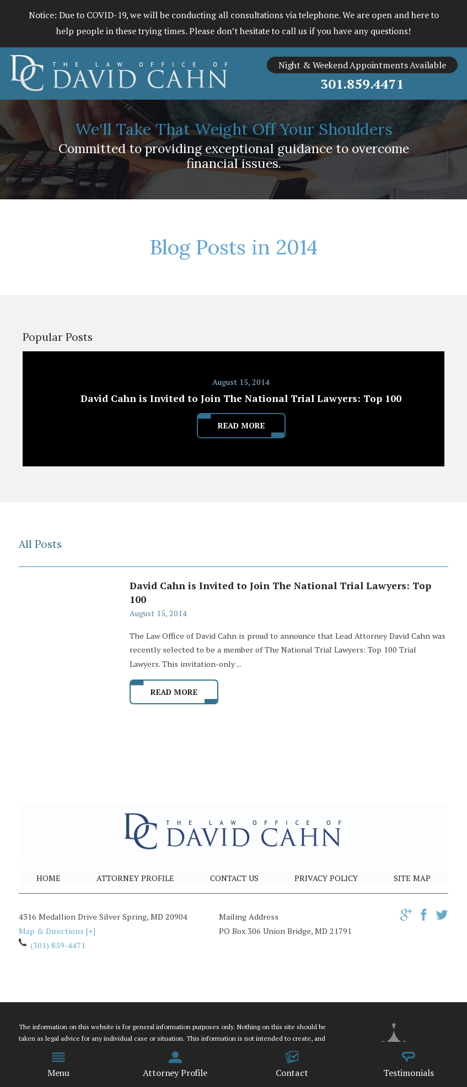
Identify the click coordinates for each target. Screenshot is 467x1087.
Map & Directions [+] (57, 931)
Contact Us (234, 878)
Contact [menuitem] (292, 1065)
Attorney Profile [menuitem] (175, 1065)
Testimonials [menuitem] (408, 1065)
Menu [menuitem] (58, 1065)
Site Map (412, 878)
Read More (174, 692)
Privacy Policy (326, 878)
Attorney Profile (135, 878)
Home (48, 878)
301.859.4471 (362, 83)
